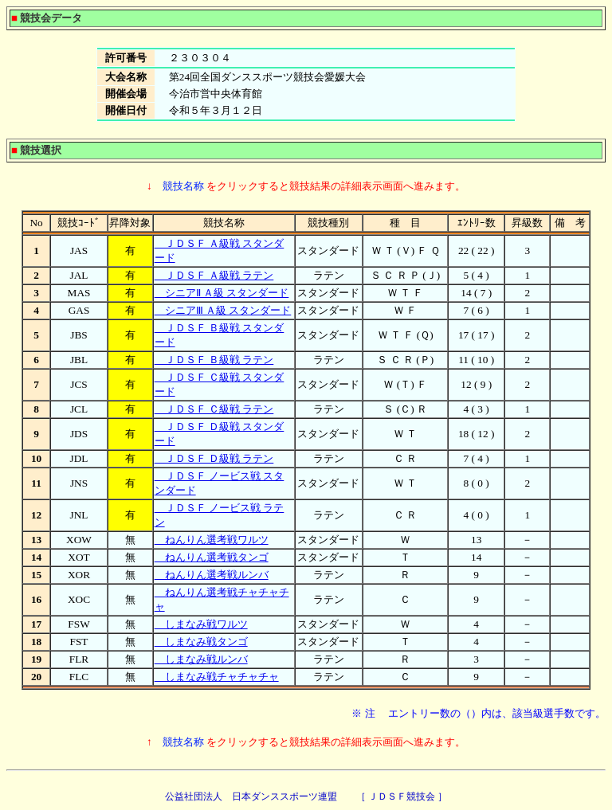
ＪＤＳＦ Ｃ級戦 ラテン (214, 409)
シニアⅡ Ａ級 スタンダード (222, 293)
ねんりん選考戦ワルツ (212, 540)
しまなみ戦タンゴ (201, 642)
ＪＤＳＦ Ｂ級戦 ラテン (214, 360)
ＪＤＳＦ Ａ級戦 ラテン (214, 275)
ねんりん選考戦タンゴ (212, 557)
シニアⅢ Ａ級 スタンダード (223, 310)
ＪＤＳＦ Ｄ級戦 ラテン (214, 458)
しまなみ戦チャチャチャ (217, 677)
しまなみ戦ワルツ (201, 624)
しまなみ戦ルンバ (201, 659)
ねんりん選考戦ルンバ (212, 575)
